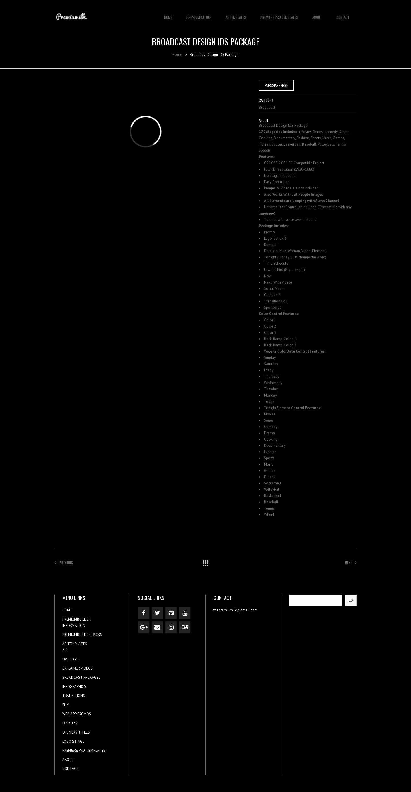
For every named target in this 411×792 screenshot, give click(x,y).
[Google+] (143, 627)
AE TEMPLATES (236, 14)
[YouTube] (184, 613)
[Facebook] (143, 613)
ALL (65, 650)
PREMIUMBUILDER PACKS (82, 634)
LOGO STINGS (73, 741)
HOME (168, 14)
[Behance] (184, 627)
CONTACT (343, 14)
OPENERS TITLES (76, 732)
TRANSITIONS (73, 695)
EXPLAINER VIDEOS (77, 668)
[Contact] (157, 627)
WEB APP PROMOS (76, 714)
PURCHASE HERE (276, 85)
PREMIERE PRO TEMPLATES (279, 14)
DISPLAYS (69, 723)
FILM (65, 704)
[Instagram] (171, 627)
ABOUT (317, 14)
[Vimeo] (171, 613)
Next (351, 562)
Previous (63, 562)
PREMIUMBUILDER (199, 14)
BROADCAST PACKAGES (81, 677)
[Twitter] (157, 613)
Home (177, 54)
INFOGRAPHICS (74, 686)
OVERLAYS (70, 659)
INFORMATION (73, 625)
